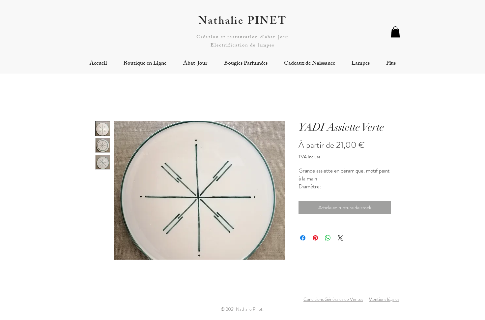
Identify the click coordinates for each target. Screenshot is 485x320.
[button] (395, 31)
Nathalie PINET (242, 22)
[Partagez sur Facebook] (303, 238)
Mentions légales (384, 299)
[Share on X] (340, 238)
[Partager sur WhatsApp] (328, 238)
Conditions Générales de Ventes (333, 299)
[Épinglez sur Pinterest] (315, 238)
